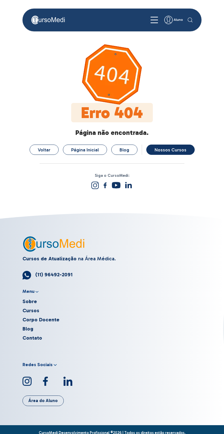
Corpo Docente (40, 320)
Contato (32, 338)
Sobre (29, 301)
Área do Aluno (43, 400)
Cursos (30, 310)
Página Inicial (85, 150)
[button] (190, 20)
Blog (124, 150)
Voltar (44, 150)
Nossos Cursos (170, 150)
